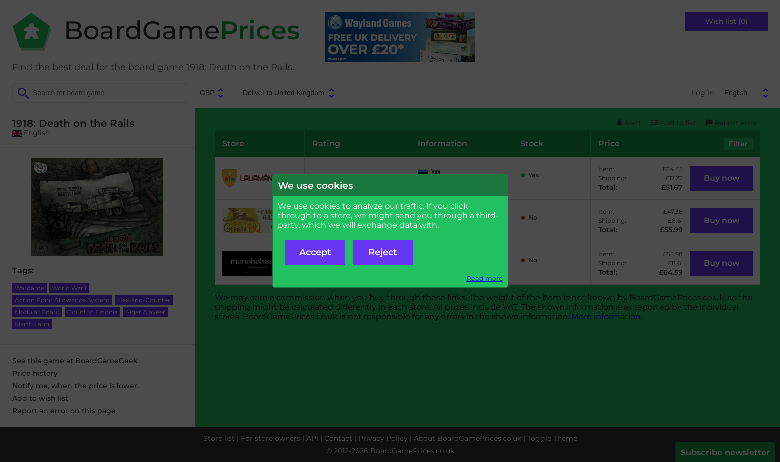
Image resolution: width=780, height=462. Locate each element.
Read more (485, 278)
